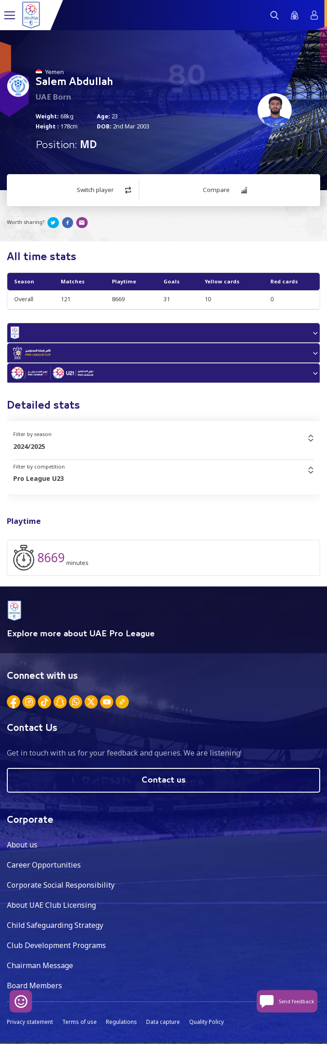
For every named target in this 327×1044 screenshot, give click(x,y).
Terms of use (79, 1022)
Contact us (164, 780)
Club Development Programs (56, 945)
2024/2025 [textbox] (29, 446)
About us (22, 845)
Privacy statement (30, 1022)
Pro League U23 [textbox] (38, 478)
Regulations (121, 1022)
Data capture (163, 1022)
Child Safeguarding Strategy (55, 925)
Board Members (34, 985)
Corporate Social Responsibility (61, 885)
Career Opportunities (44, 865)
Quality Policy (206, 1022)
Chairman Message (40, 965)
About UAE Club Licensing (51, 905)
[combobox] (163, 446)
